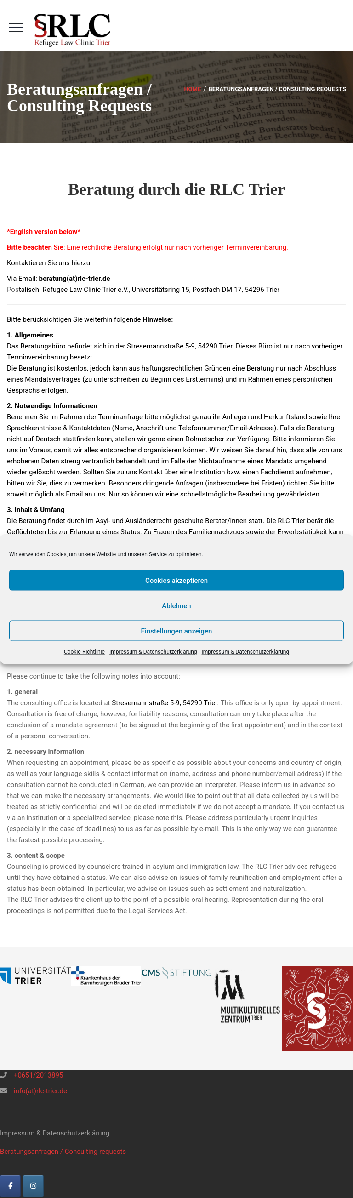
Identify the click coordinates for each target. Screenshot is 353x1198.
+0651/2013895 (37, 1075)
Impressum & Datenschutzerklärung (153, 652)
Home (192, 89)
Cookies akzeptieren (176, 580)
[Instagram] (33, 1186)
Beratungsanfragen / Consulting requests (63, 1151)
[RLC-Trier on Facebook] (10, 1186)
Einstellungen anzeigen (176, 631)
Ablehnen (176, 605)
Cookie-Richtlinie (84, 652)
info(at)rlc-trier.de (39, 1091)
